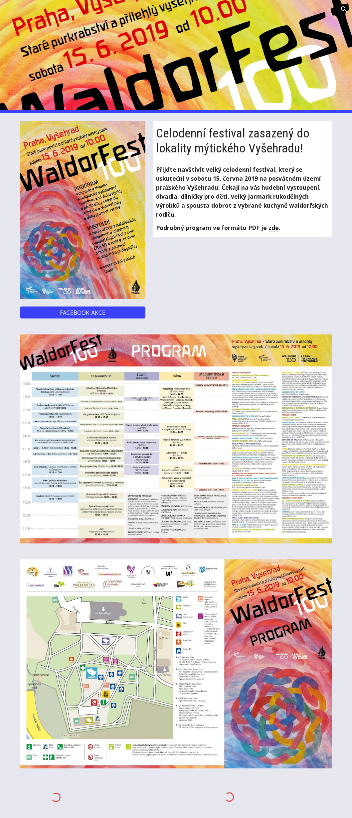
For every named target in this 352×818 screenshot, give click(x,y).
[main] (242, 140)
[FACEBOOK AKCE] (82, 312)
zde (273, 228)
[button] (344, 9)
